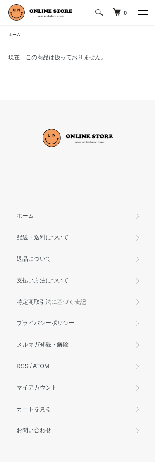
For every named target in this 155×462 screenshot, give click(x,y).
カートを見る (34, 409)
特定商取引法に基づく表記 (51, 301)
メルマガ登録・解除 (43, 344)
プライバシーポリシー (45, 323)
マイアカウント (37, 387)
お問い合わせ (34, 430)
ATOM (41, 366)
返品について (34, 258)
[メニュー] (142, 12)
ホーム (14, 34)
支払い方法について (43, 280)
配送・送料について (43, 237)
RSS (23, 366)
